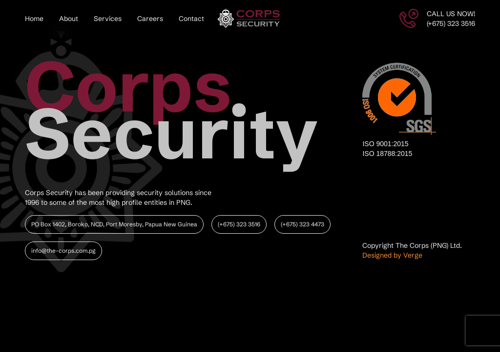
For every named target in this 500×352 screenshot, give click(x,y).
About (68, 18)
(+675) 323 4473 (302, 224)
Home (34, 18)
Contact (191, 18)
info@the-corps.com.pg (63, 250)
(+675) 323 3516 (239, 224)
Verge (412, 255)
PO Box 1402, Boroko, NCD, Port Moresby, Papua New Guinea (114, 224)
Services (108, 18)
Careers (150, 18)
